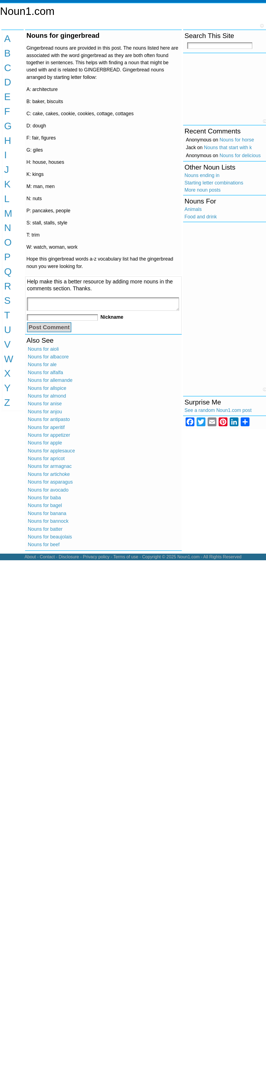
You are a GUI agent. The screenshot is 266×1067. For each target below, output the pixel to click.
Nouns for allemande (50, 380)
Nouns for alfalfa (45, 372)
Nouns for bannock (48, 521)
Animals (193, 209)
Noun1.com (27, 11)
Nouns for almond (47, 396)
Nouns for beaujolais (50, 537)
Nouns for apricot (46, 458)
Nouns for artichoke (49, 474)
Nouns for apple (45, 443)
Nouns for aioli (43, 349)
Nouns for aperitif (46, 427)
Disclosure (69, 556)
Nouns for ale (42, 364)
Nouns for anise (45, 403)
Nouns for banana (47, 513)
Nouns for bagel (45, 505)
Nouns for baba (44, 497)
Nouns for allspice (47, 388)
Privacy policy (96, 556)
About (30, 556)
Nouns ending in (201, 175)
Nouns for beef (43, 544)
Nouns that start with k (228, 147)
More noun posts (202, 190)
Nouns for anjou (45, 411)
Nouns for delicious (240, 155)
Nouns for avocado (48, 490)
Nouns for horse (236, 140)
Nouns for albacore (48, 357)
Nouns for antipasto (49, 419)
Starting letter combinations (213, 183)
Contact (47, 556)
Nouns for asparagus (50, 482)
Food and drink (200, 216)
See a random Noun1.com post (218, 410)
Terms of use (125, 556)
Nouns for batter (45, 529)
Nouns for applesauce (51, 451)
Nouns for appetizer (49, 435)
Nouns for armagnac (50, 466)
